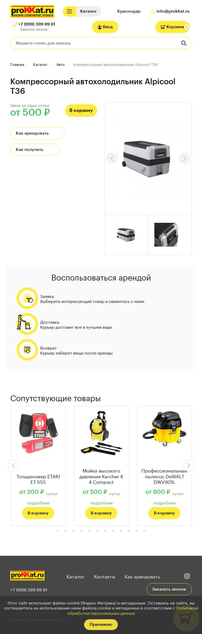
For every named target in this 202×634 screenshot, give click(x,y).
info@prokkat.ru (173, 11)
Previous (112, 158)
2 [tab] (65, 531)
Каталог (76, 575)
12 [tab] (144, 531)
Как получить (29, 150)
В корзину (81, 110)
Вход (105, 27)
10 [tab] (128, 531)
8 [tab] (112, 531)
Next (184, 158)
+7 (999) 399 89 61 (36, 24)
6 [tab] (97, 531)
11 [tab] (136, 531)
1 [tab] (57, 531)
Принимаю (101, 624)
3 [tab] (73, 531)
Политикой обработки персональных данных (132, 610)
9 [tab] (120, 531)
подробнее (38, 502)
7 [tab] (105, 531)
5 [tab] (89, 531)
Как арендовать (32, 133)
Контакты (104, 575)
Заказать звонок (34, 29)
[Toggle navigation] (69, 11)
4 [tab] (81, 531)
